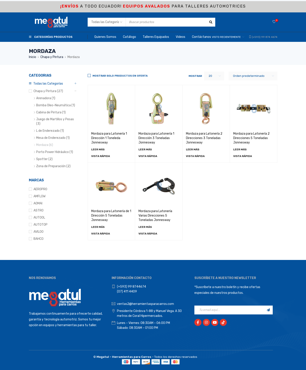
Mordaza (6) (44, 145)
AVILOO (38, 232)
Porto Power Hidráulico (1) (54, 152)
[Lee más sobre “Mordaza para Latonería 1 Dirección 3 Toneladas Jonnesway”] (145, 149)
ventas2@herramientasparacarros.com (145, 304)
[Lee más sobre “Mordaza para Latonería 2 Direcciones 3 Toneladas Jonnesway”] (192, 149)
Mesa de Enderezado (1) (53, 138)
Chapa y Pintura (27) (48, 91)
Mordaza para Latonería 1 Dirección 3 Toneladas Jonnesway (156, 138)
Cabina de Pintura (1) (51, 112)
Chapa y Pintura (51, 57)
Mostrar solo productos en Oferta (120, 75)
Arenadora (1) (45, 98)
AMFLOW (39, 196)
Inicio (32, 57)
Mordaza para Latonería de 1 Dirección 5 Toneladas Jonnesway (111, 215)
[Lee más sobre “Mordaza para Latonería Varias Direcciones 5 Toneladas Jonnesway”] (145, 227)
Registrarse (268, 310)
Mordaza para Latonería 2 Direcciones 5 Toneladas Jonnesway (251, 138)
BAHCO (38, 239)
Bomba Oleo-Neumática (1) (55, 105)
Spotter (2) (44, 159)
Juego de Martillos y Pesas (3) (55, 121)
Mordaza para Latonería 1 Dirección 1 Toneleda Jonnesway (109, 138)
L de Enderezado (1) (50, 131)
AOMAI (38, 203)
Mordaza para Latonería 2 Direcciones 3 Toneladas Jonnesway (204, 138)
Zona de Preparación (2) (53, 166)
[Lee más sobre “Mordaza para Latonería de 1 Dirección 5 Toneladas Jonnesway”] (98, 227)
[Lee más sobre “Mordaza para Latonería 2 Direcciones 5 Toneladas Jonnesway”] (240, 149)
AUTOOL (39, 217)
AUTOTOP (40, 225)
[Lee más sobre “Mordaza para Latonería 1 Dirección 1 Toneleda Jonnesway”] (98, 149)
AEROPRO (40, 189)
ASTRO (38, 210)
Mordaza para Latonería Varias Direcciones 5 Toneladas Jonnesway (155, 215)
